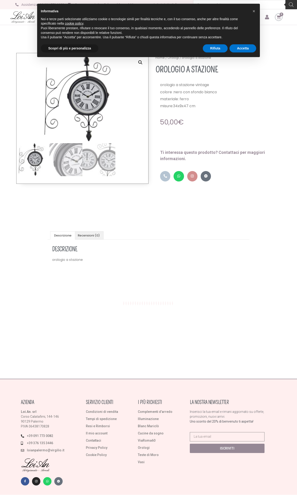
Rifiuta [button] (215, 48)
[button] (140, 63)
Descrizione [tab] (62, 235)
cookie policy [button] (74, 23)
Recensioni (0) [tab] (89, 235)
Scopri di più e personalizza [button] (69, 48)
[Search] (291, 4)
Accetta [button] (243, 48)
